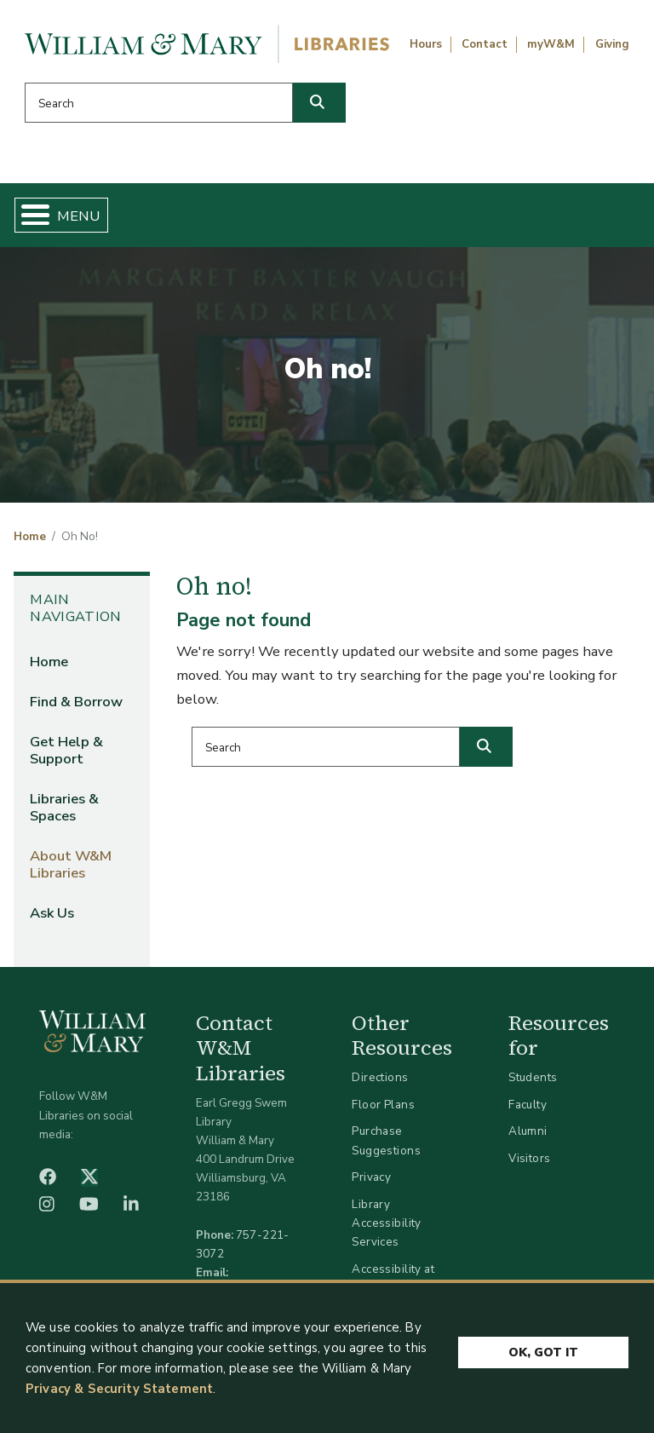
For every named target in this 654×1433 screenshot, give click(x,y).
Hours (426, 44)
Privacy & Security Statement (119, 1388)
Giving (612, 44)
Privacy (371, 1177)
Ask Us (52, 913)
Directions (380, 1077)
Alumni (528, 1131)
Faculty (527, 1104)
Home (30, 536)
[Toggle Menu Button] (28, 215)
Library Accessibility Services (386, 1223)
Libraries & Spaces (64, 807)
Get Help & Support (66, 750)
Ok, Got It (543, 1350)
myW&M (551, 44)
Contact (485, 44)
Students (532, 1077)
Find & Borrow (76, 701)
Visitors (529, 1158)
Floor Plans (383, 1104)
